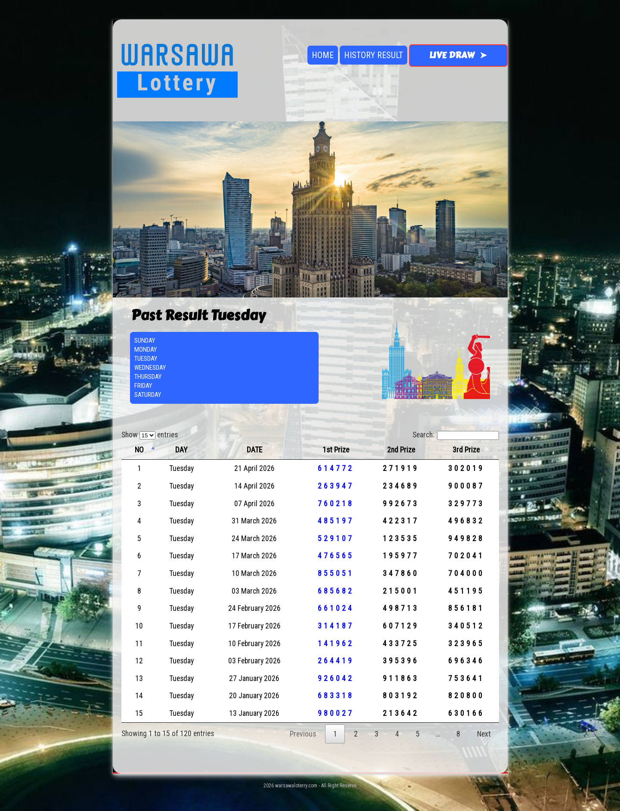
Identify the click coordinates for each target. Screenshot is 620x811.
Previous (303, 734)
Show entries (149, 434)
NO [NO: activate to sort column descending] (139, 450)
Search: (455, 434)
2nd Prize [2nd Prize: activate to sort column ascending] (401, 450)
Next (484, 734)
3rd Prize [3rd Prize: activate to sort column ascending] (466, 450)
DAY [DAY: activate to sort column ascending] (181, 450)
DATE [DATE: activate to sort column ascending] (254, 450)
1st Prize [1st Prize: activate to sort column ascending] (335, 450)
